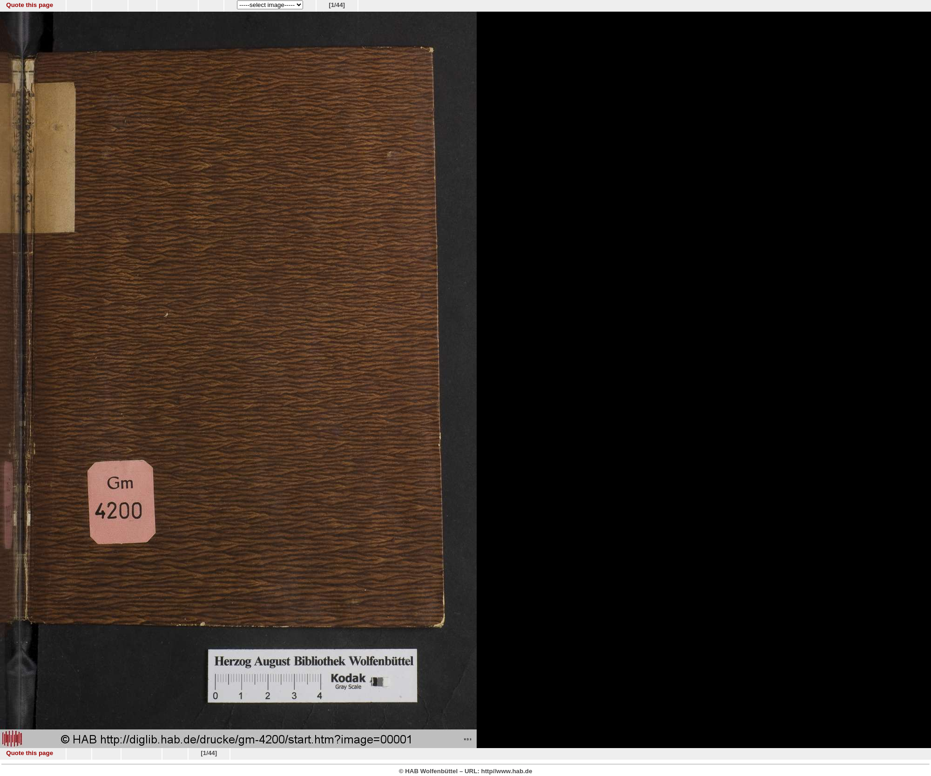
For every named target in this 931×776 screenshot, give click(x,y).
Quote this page (29, 4)
